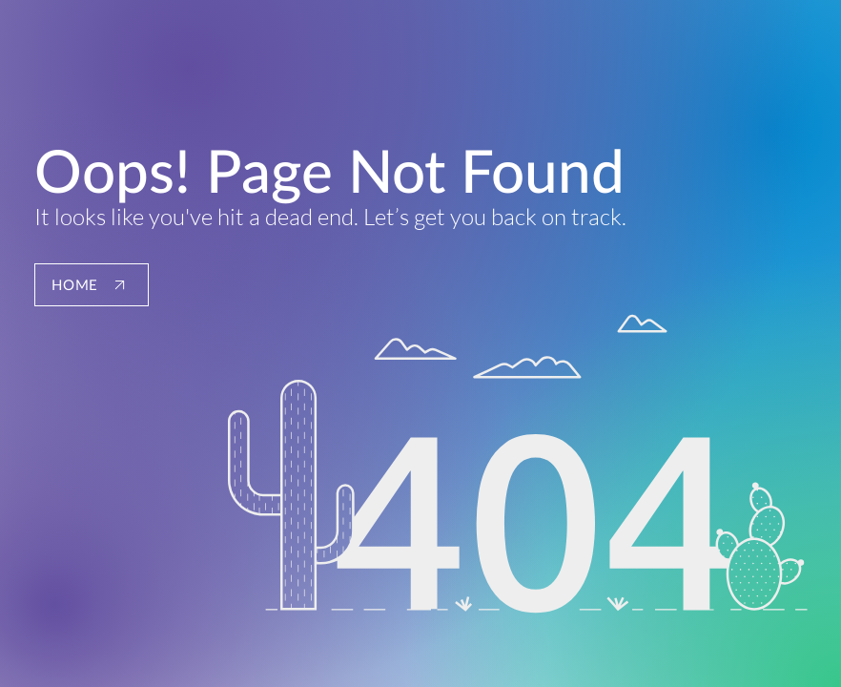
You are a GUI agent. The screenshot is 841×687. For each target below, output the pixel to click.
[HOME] (91, 284)
